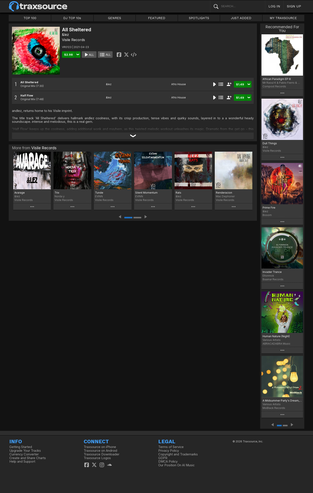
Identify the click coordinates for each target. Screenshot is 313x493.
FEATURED (156, 18)
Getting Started (20, 447)
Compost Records (274, 86)
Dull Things (270, 143)
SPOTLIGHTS (199, 18)
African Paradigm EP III (277, 79)
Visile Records (73, 40)
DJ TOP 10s (72, 18)
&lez (65, 34)
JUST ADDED (241, 18)
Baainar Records (273, 279)
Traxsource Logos (97, 458)
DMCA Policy (168, 461)
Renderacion (224, 192)
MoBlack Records (274, 408)
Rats (178, 192)
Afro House (178, 84)
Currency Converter (24, 454)
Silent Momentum (146, 192)
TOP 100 (29, 18)
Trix (57, 192)
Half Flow (26, 95)
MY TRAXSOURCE (283, 18)
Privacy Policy (168, 451)
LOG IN (274, 6)
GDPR (162, 458)
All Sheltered (29, 82)
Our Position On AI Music (176, 465)
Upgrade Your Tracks (25, 451)
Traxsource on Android (100, 451)
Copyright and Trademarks (178, 454)
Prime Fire (269, 207)
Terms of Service (171, 447)
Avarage (19, 192)
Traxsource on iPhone (100, 447)
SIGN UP (294, 6)
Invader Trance (272, 272)
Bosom (267, 215)
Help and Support (22, 461)
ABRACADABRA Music (276, 343)
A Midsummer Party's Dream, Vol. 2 (282, 400)
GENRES (114, 18)
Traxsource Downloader (101, 454)
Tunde (99, 192)
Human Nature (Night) (276, 336)
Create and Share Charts (27, 458)
